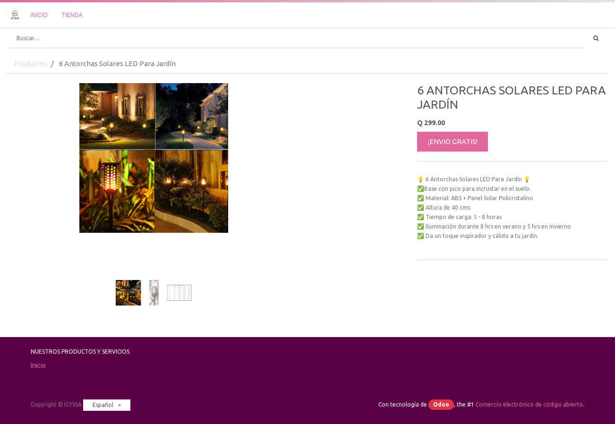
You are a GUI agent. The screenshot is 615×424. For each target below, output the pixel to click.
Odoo (441, 404)
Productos (30, 63)
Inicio (38, 365)
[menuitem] (39, 15)
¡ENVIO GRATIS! (453, 141)
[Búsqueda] (596, 38)
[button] (29, 177)
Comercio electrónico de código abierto (529, 404)
